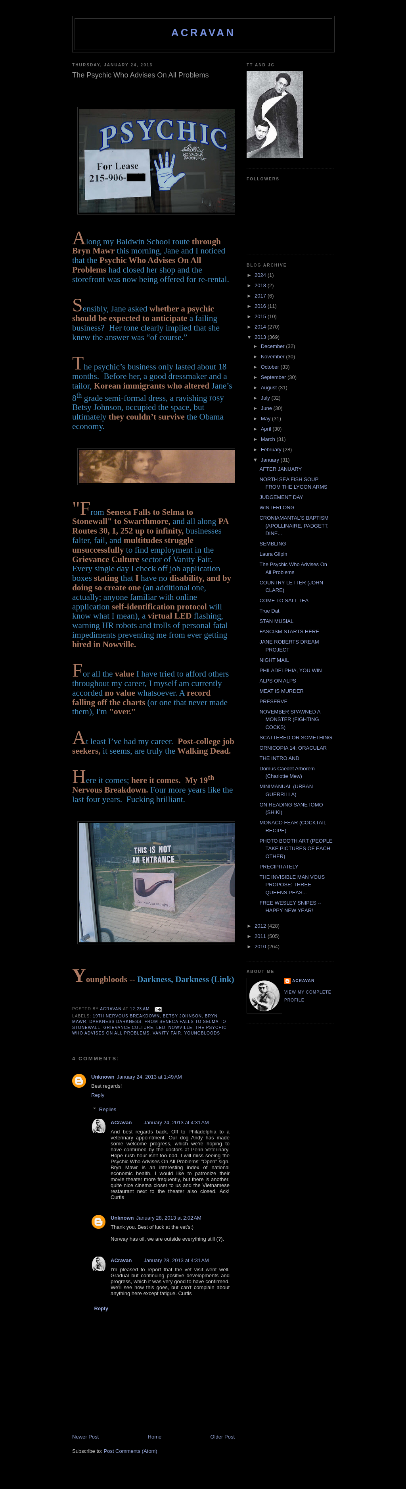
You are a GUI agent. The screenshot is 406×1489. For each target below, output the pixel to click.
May (266, 419)
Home (155, 1437)
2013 (261, 337)
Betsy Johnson (182, 1016)
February (272, 450)
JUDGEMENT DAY (281, 497)
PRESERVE (273, 701)
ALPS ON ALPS (277, 681)
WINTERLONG (276, 508)
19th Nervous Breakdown (126, 1016)
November (273, 357)
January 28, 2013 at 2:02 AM (168, 1218)
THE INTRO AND (279, 758)
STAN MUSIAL (276, 621)
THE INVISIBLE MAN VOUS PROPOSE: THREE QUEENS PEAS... (292, 884)
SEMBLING (272, 544)
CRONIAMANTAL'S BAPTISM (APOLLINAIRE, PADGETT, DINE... (293, 525)
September (274, 377)
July (266, 398)
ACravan (203, 33)
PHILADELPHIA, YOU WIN (290, 670)
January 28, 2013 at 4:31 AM (176, 1260)
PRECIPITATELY (278, 867)
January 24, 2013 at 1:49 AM (149, 1077)
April (267, 429)
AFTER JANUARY (280, 469)
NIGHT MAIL (274, 660)
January (271, 460)
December (273, 346)
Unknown (103, 1077)
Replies (107, 1109)
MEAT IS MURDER (281, 691)
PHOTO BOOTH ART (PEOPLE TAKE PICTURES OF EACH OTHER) (295, 848)
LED (160, 1027)
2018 (261, 285)
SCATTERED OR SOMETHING (295, 738)
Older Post (223, 1437)
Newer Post (85, 1437)
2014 (261, 327)
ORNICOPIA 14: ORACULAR (293, 748)
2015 (261, 316)
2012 (261, 926)
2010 (261, 946)
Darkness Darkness (115, 1021)
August (269, 388)
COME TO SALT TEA (283, 600)
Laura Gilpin (273, 554)
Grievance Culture (128, 1027)
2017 (261, 296)
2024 (261, 275)
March (269, 439)
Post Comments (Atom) (130, 1451)
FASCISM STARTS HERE (289, 631)
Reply (97, 1095)
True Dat (269, 611)
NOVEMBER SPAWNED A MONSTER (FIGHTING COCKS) (289, 719)
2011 (261, 936)
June (267, 408)
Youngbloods (202, 1033)
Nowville (180, 1027)
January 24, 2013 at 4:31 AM (176, 1122)
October (271, 367)
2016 (261, 306)
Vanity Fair (167, 1033)
